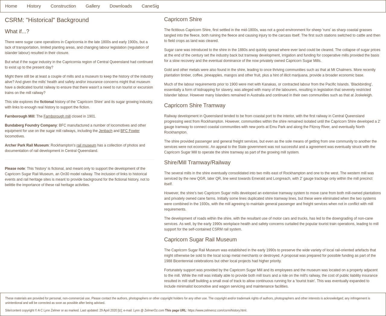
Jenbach (105, 131)
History (34, 5)
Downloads (120, 5)
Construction (63, 5)
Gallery (93, 5)
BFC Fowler (130, 131)
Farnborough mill (57, 116)
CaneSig (150, 5)
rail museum (86, 145)
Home (11, 5)
